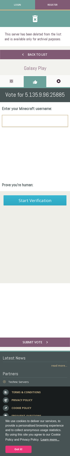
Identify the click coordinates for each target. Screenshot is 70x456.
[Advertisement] (35, 155)
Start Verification (35, 200)
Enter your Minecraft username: (27, 108)
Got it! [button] (18, 449)
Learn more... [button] (50, 439)
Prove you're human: (17, 184)
